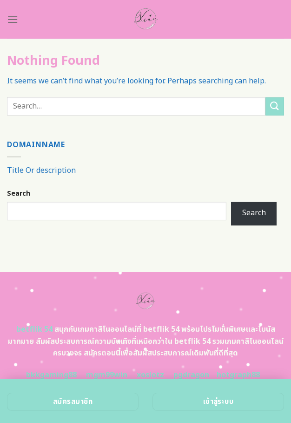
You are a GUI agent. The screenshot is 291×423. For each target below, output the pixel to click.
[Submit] (274, 106)
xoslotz (150, 375)
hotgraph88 (238, 375)
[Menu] (12, 19)
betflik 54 (34, 329)
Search (18, 193)
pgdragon (191, 375)
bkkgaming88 (51, 375)
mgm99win (106, 375)
